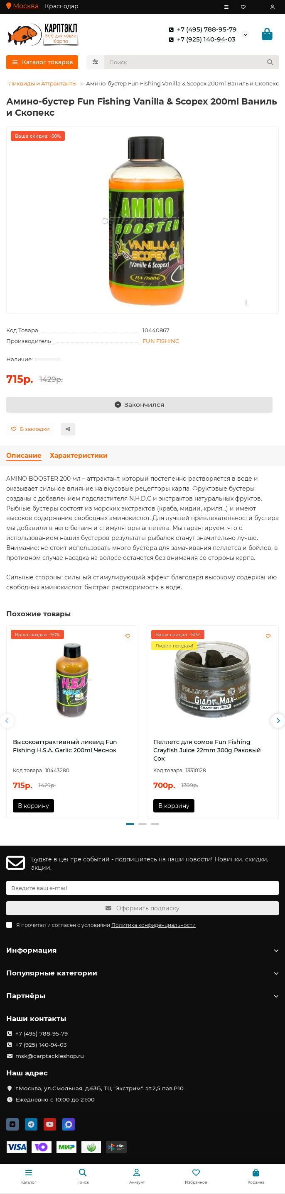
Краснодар (62, 6)
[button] (7, 721)
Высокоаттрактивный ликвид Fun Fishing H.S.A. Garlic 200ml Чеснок (65, 746)
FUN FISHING (160, 341)
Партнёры (142, 996)
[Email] (142, 888)
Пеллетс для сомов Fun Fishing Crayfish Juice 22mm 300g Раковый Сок (207, 750)
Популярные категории (142, 973)
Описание (24, 456)
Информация (142, 950)
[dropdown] (226, 7)
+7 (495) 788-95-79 (201, 29)
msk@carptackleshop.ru (49, 1056)
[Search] (191, 62)
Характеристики (79, 456)
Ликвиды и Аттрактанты (42, 83)
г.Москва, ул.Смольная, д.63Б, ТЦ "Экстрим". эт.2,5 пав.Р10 (99, 1088)
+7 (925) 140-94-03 (200, 39)
